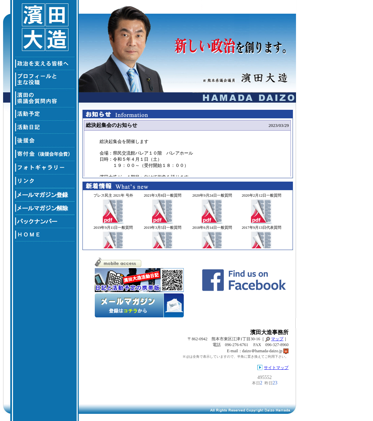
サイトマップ (276, 367)
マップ (277, 339)
